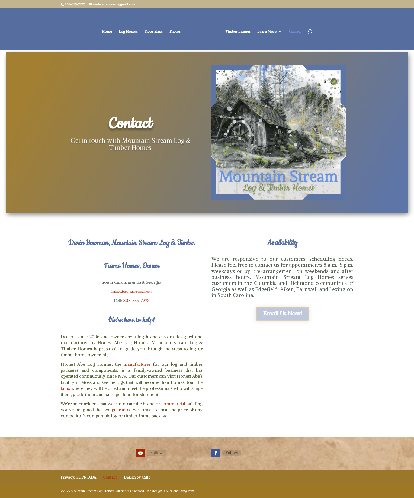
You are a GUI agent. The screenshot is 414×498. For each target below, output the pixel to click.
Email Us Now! (282, 313)
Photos (175, 32)
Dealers (68, 336)
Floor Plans (154, 32)
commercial (173, 403)
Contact (295, 32)
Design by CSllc (137, 477)
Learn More (267, 32)
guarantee (121, 409)
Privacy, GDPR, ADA (78, 477)
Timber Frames (238, 32)
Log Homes (128, 32)
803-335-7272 (136, 300)
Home (107, 32)
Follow (156, 452)
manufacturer (136, 364)
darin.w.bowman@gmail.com (131, 291)
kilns (65, 388)
